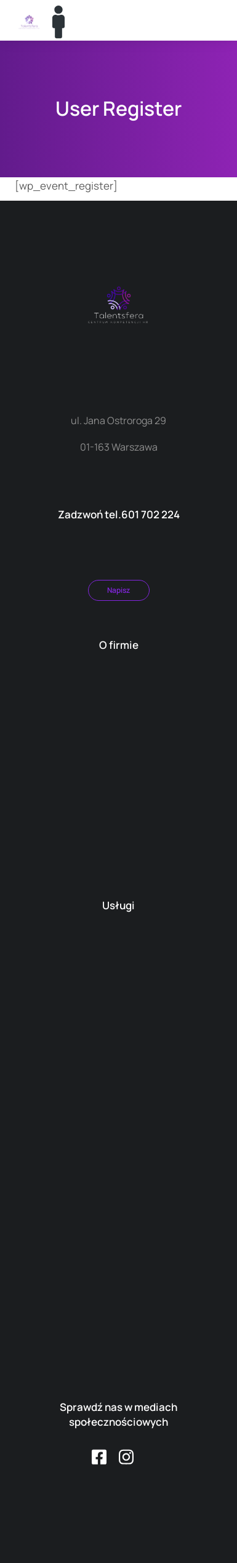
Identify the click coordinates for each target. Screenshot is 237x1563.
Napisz (118, 590)
